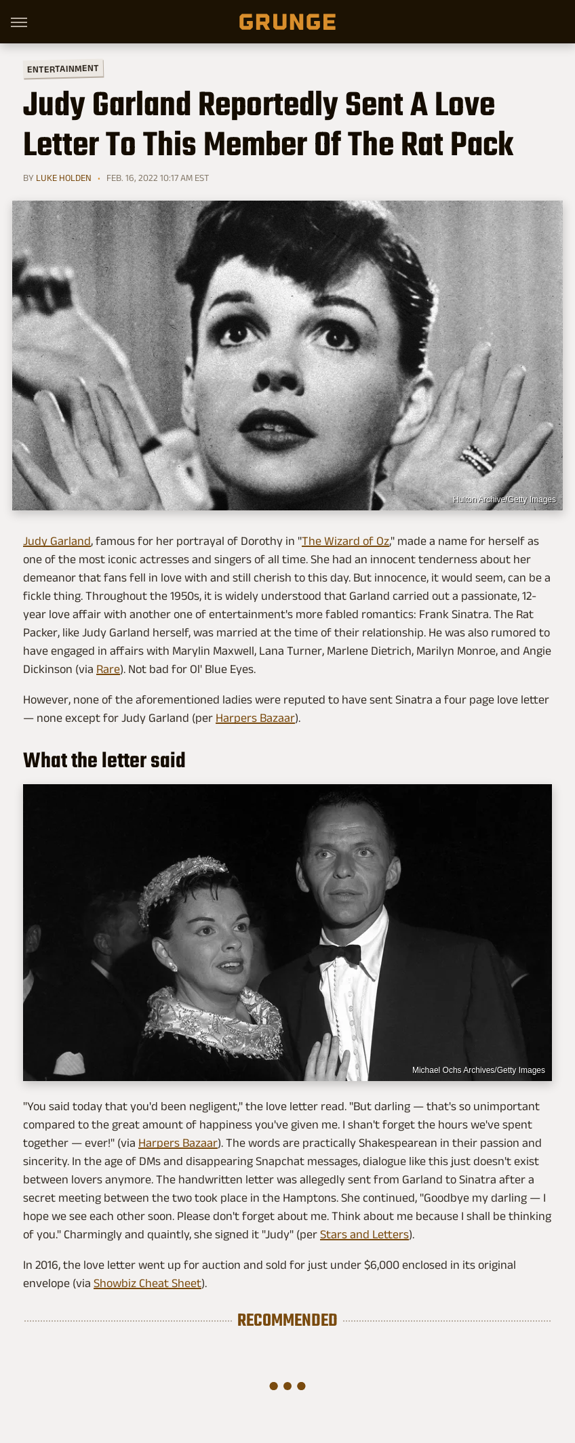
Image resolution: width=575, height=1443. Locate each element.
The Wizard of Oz (345, 541)
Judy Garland (57, 541)
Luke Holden (64, 177)
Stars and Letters (364, 1234)
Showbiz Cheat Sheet (147, 1283)
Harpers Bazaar (255, 718)
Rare (108, 669)
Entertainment (63, 68)
